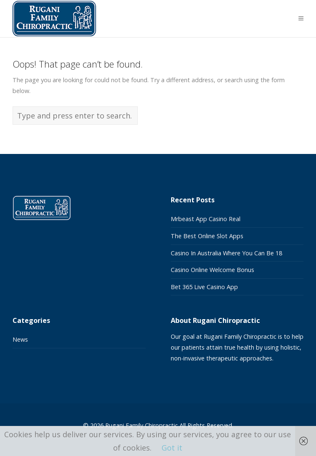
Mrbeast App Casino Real (205, 219)
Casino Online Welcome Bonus (212, 270)
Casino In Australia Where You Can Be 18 (226, 253)
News (20, 339)
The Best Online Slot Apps (207, 236)
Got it (172, 448)
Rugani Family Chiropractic (141, 425)
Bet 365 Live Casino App (204, 287)
